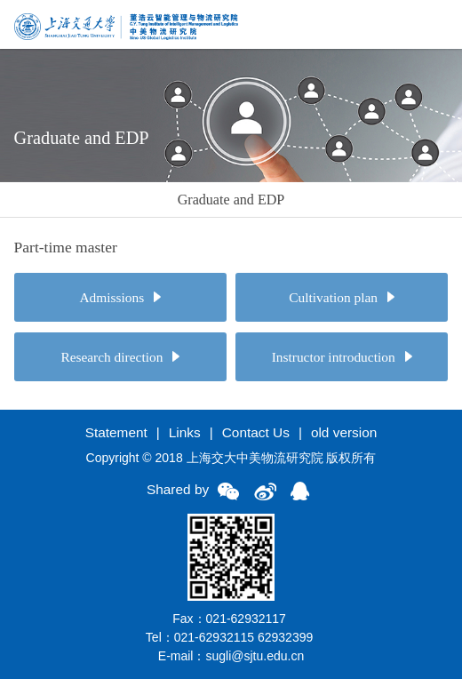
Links (185, 432)
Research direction (119, 356)
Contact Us (256, 432)
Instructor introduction (342, 356)
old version (344, 432)
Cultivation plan (341, 297)
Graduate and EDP (231, 199)
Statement (116, 432)
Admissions (121, 297)
